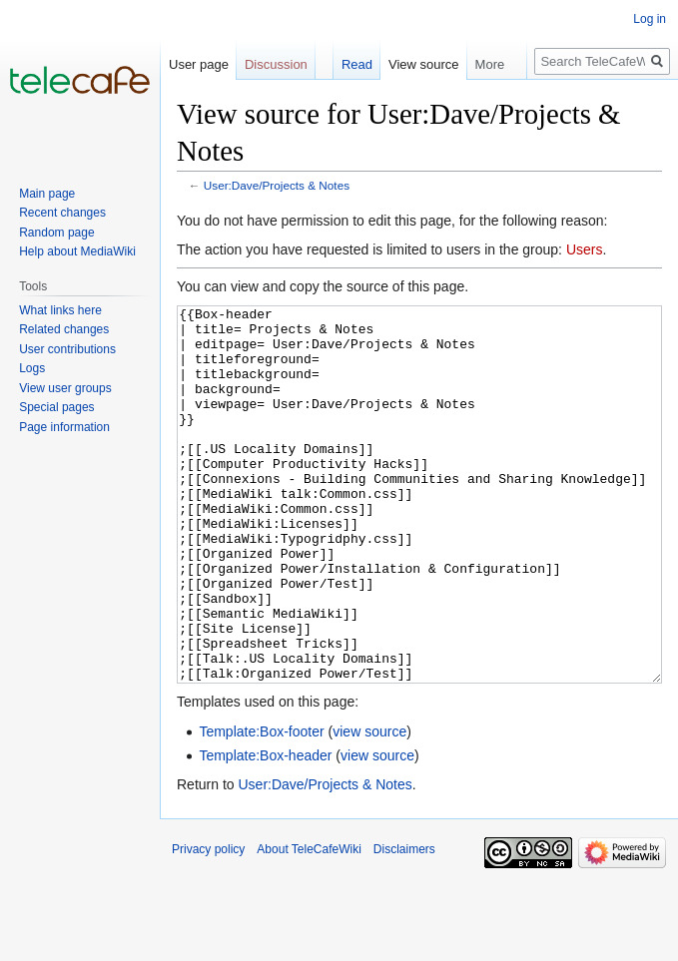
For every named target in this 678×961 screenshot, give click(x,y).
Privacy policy (208, 924)
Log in (649, 19)
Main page (47, 194)
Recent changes (62, 213)
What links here (60, 310)
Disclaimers (404, 924)
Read (356, 64)
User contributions (67, 349)
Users (584, 249)
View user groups (65, 388)
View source (423, 64)
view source (369, 806)
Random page (56, 233)
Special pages (56, 407)
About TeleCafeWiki (309, 924)
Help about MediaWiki (77, 251)
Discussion (276, 64)
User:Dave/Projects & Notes (276, 185)
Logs (32, 368)
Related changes (64, 329)
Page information (64, 427)
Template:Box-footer (261, 806)
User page (199, 64)
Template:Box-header (265, 830)
